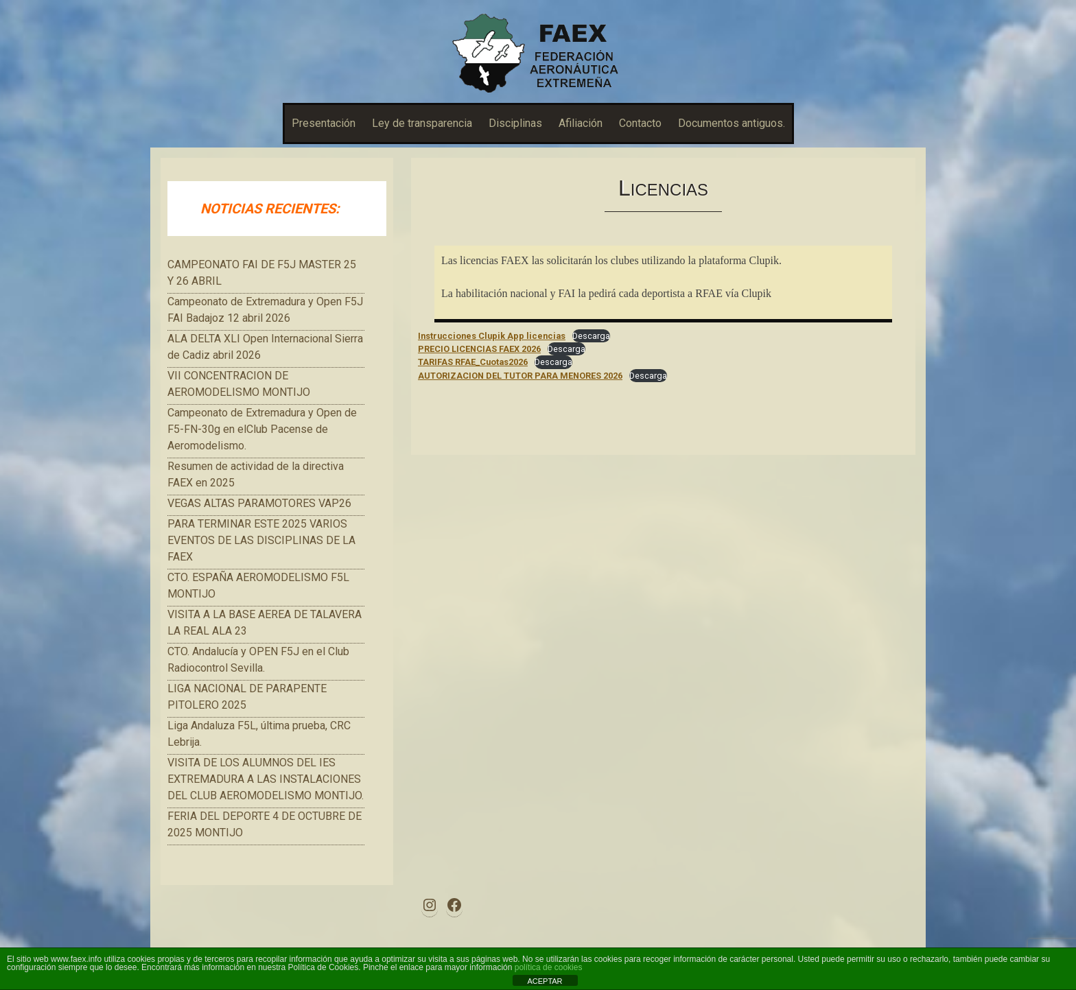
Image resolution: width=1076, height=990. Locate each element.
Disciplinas (515, 123)
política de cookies (549, 967)
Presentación (323, 123)
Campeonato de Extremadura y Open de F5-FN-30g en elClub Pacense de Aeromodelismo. (262, 429)
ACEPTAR (544, 981)
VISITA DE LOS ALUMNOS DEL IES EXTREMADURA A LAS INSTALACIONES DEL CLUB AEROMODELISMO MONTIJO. (265, 779)
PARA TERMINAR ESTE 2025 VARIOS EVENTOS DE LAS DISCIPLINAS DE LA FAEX (261, 540)
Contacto (640, 123)
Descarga (591, 336)
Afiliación (581, 123)
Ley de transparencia (422, 123)
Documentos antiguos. (731, 123)
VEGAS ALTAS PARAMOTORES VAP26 (259, 503)
